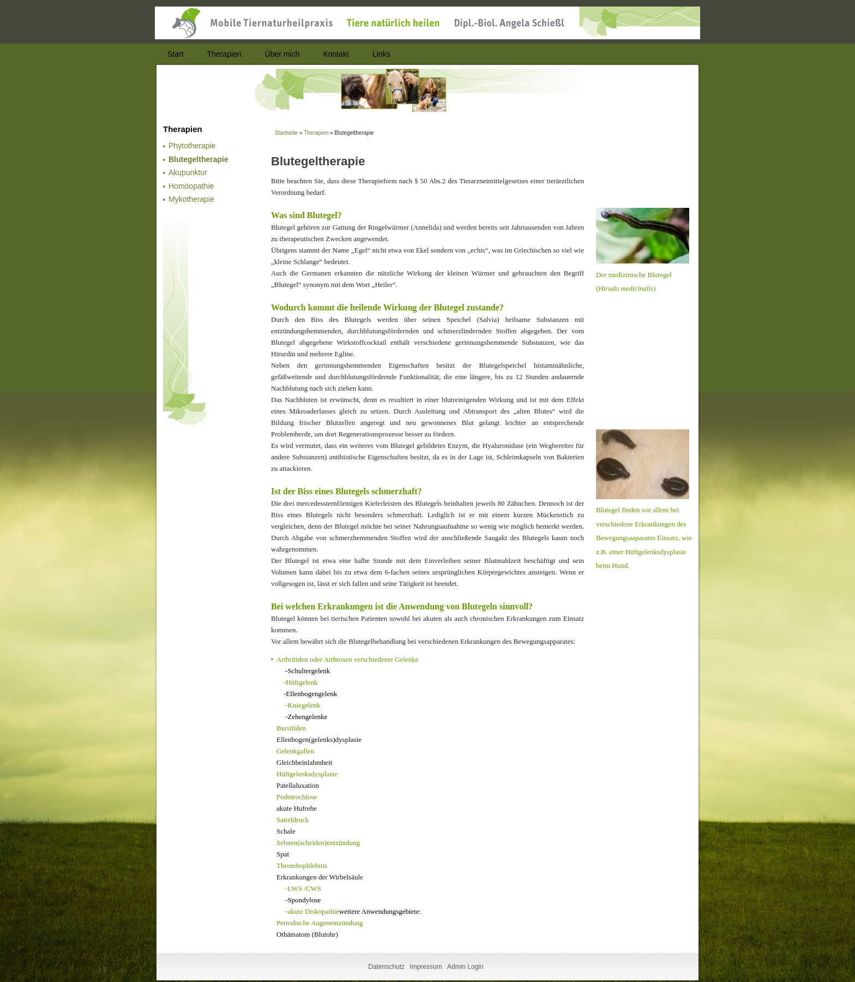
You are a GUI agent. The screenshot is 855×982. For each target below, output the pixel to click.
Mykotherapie (191, 199)
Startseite (286, 133)
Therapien (316, 133)
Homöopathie (191, 186)
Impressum (426, 967)
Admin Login (465, 967)
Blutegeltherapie (198, 159)
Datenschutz (386, 967)
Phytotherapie (191, 145)
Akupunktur (187, 172)
